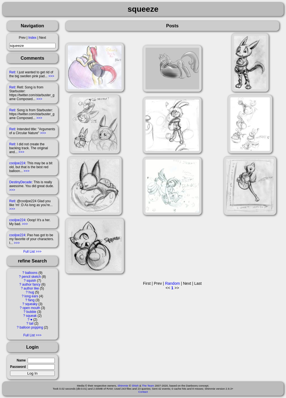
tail (31, 323)
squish (31, 281)
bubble (31, 312)
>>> (51, 76)
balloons (31, 273)
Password (18, 367)
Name (21, 360)
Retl (12, 72)
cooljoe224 (17, 163)
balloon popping (31, 327)
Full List (29, 252)
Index (32, 38)
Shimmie (123, 385)
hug (31, 292)
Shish (135, 385)
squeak (31, 316)
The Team (148, 385)
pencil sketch (31, 277)
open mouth (31, 308)
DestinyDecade (20, 182)
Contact (143, 391)
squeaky (31, 304)
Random (172, 283)
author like (31, 288)
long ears (31, 296)
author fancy (31, 284)
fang (31, 300)
